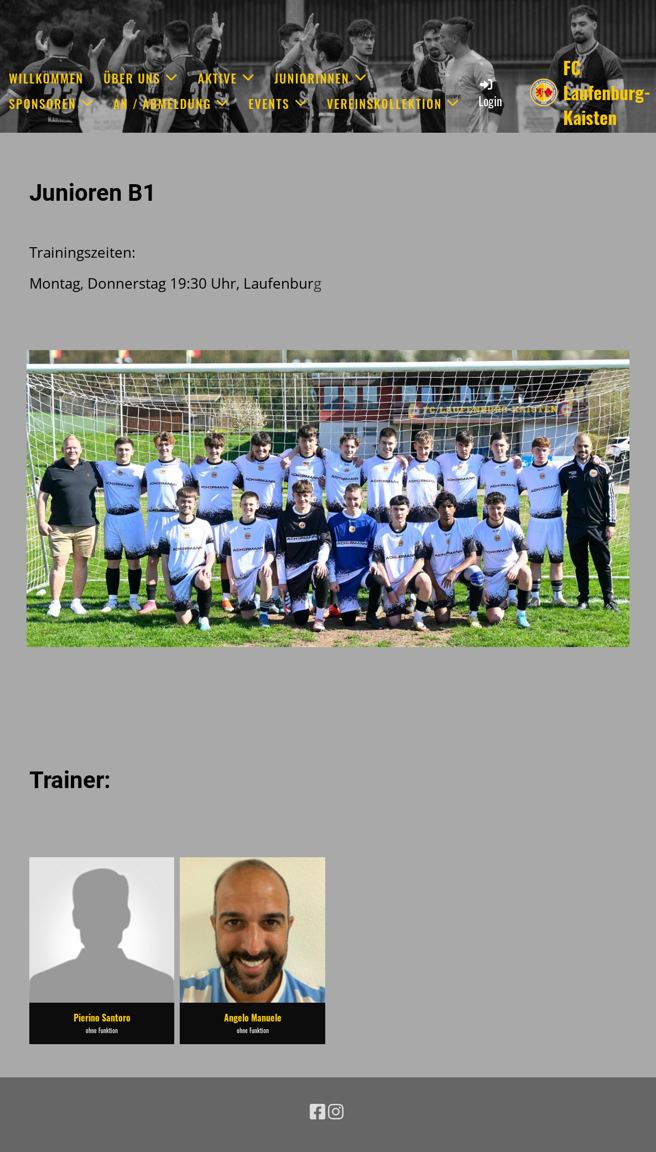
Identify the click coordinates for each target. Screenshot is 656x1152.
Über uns (140, 78)
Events (277, 103)
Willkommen (46, 78)
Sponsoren (51, 103)
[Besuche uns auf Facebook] (317, 1111)
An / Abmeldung (170, 103)
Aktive (225, 78)
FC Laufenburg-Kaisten (606, 92)
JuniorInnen (320, 78)
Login (490, 93)
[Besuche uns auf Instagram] (335, 1111)
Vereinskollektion (393, 103)
